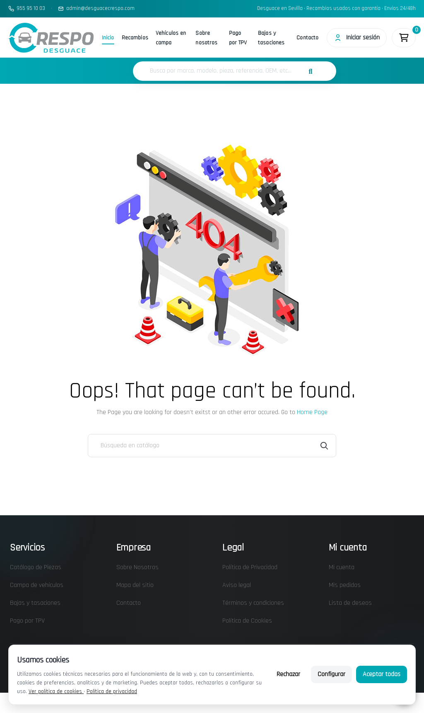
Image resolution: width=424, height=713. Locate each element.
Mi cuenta (341, 567)
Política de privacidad (112, 691)
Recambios (135, 37)
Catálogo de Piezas (35, 567)
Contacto (307, 37)
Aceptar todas (381, 674)
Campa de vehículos (36, 585)
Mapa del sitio (135, 585)
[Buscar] (212, 445)
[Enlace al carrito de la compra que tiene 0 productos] (404, 37)
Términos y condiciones (253, 603)
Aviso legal (236, 585)
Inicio (108, 37)
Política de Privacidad (249, 567)
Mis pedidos (345, 585)
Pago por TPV (238, 37)
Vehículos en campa (171, 37)
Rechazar (288, 674)
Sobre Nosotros (137, 567)
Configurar (331, 674)
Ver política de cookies (56, 691)
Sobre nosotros (206, 37)
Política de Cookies (247, 620)
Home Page (312, 412)
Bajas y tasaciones (271, 37)
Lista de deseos (350, 603)
